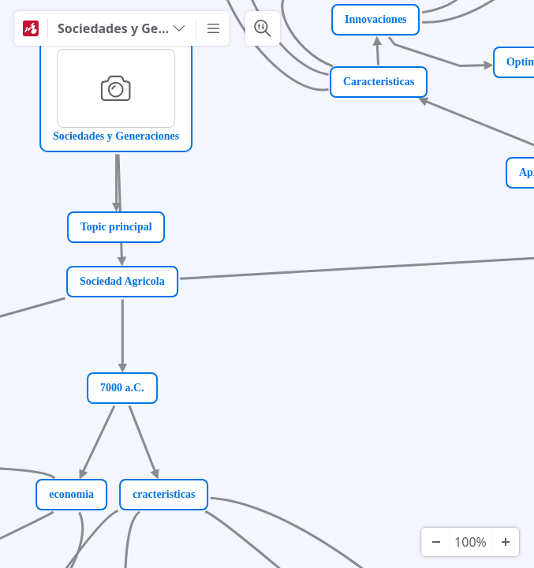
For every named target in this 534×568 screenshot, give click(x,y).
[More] (213, 28)
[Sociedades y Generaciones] (122, 28)
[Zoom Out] (435, 542)
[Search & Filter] (262, 28)
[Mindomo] (30, 28)
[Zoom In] (505, 542)
